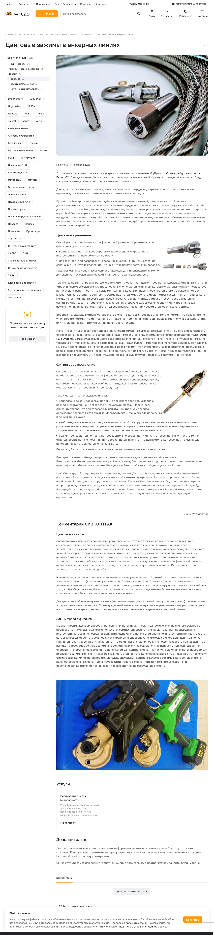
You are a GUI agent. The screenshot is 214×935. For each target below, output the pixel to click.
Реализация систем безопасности (73, 798)
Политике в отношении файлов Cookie (142, 926)
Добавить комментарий (132, 891)
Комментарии (64, 877)
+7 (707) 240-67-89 (138, 4)
